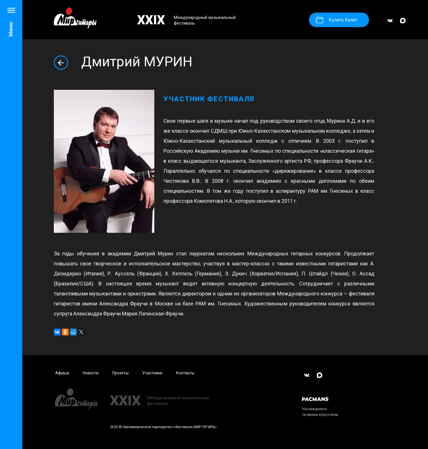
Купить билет (336, 20)
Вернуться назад (61, 62)
